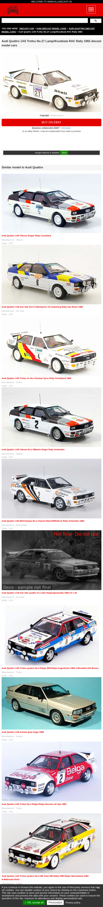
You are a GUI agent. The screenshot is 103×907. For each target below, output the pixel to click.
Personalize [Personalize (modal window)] (55, 902)
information (66, 128)
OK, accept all (34, 902)
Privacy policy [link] (73, 902)
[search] (44, 20)
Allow (64, 153)
